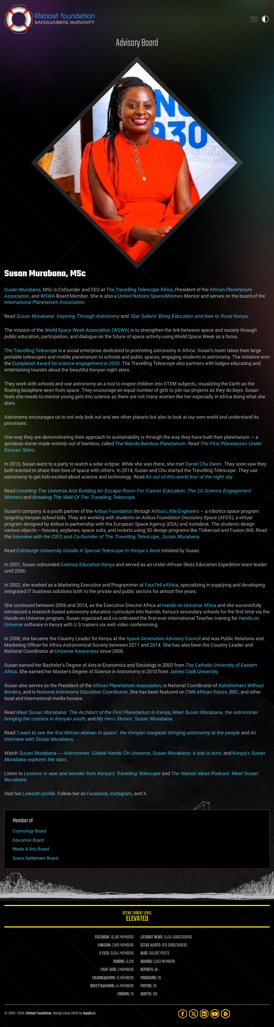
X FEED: (104, 953)
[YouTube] (215, 1013)
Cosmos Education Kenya (87, 564)
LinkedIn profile (38, 793)
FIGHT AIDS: (108, 969)
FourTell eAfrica (161, 585)
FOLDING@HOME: (104, 978)
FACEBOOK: (102, 937)
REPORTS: (147, 969)
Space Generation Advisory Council (163, 638)
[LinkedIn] (204, 1013)
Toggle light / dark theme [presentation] (265, 19)
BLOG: (144, 953)
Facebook (97, 793)
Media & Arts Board (31, 849)
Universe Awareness (77, 651)
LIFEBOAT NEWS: (151, 937)
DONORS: (119, 961)
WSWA (47, 296)
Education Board (28, 840)
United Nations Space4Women (150, 296)
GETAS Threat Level (137, 917)
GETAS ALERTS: (150, 945)
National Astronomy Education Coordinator (82, 692)
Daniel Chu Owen (203, 464)
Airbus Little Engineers (175, 511)
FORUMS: (123, 994)
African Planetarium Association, (128, 685)
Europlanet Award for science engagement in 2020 (66, 363)
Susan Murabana (22, 289)
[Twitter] (193, 1013)
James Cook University (193, 671)
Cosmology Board (29, 831)
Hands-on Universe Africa (189, 605)
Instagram (121, 793)
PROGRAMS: (148, 978)
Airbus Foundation (113, 511)
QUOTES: (146, 994)
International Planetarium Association (44, 302)
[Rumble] (225, 1013)
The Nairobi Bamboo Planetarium (150, 443)
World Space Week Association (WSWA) (87, 330)
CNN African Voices (206, 692)
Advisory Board (137, 43)
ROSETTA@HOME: (102, 986)
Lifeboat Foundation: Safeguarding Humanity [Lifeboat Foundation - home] (123, 19)
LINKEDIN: (104, 945)
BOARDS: (146, 961)
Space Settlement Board (35, 858)
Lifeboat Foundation (38, 1013)
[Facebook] (182, 1013)
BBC (233, 692)
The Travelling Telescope (30, 350)
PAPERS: (146, 986)
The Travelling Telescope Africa (139, 289)
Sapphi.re (89, 1013)
